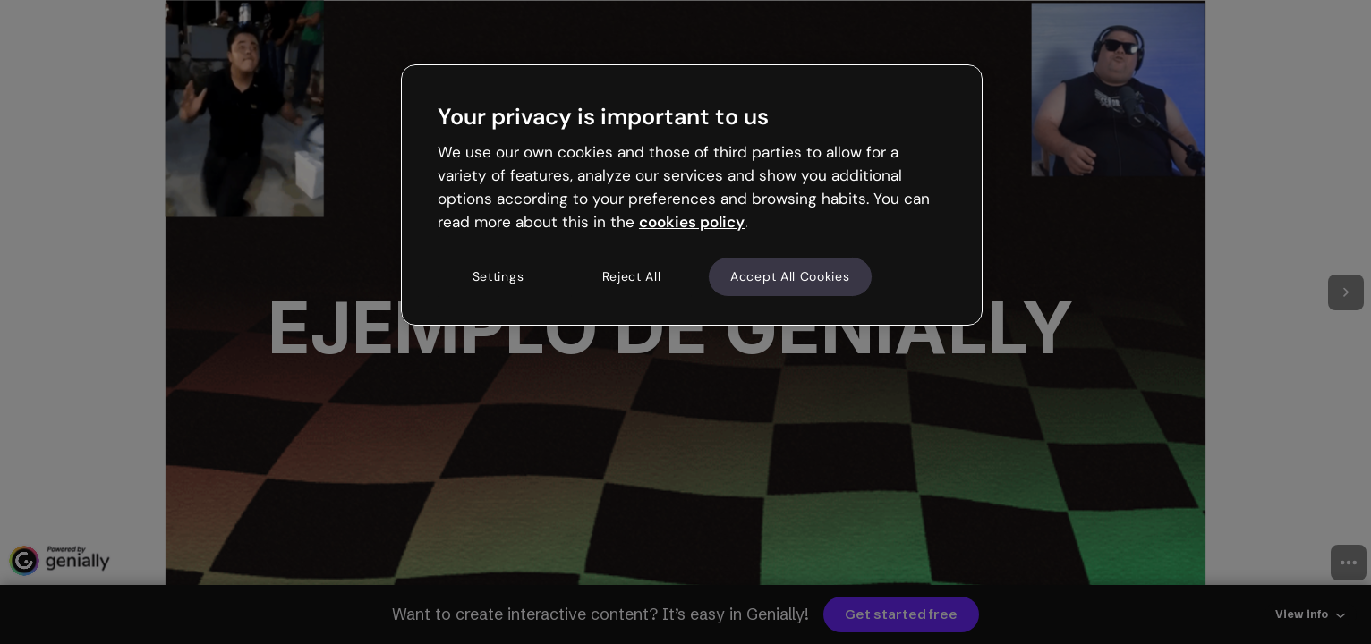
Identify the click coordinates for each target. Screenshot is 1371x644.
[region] (692, 195)
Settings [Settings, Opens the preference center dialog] (498, 276)
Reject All (631, 276)
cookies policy (692, 222)
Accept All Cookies (790, 276)
